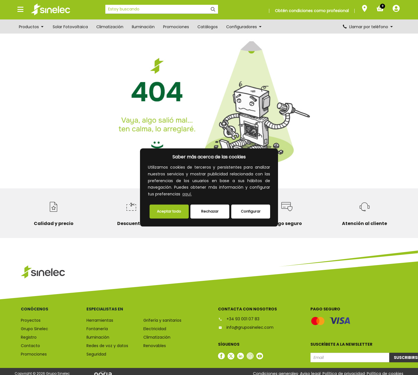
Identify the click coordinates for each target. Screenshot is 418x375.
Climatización (109, 27)
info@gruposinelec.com (246, 327)
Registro (29, 337)
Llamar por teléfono (368, 27)
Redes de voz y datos (107, 345)
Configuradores (244, 27)
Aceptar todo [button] (169, 211)
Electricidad (154, 329)
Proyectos (31, 320)
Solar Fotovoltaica (70, 27)
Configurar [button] (251, 211)
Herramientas (99, 320)
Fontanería (97, 329)
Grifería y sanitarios (162, 320)
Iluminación (143, 27)
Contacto (30, 345)
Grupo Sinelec (34, 329)
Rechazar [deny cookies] (210, 211)
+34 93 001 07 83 (238, 319)
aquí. (187, 194)
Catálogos (207, 27)
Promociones (176, 27)
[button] (194, 195)
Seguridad (96, 354)
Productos (31, 27)
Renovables (154, 345)
